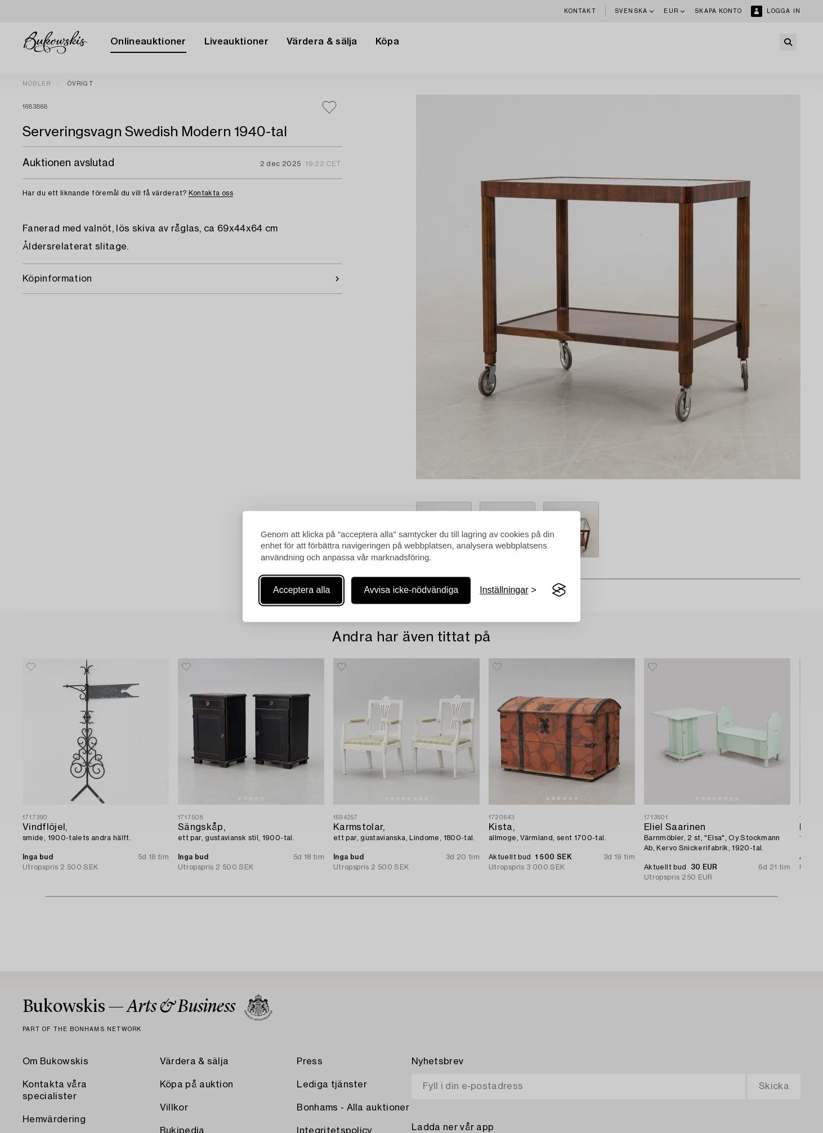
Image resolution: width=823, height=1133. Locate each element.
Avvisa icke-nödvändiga (411, 590)
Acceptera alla (301, 590)
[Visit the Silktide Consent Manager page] (558, 590)
